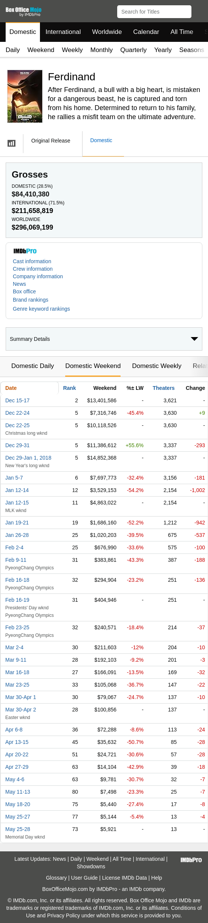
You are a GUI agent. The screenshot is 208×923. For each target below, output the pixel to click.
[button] (199, 10)
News (19, 284)
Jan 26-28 (17, 535)
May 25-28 (17, 829)
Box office (24, 291)
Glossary (56, 878)
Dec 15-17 (17, 400)
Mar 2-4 (14, 647)
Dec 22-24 (17, 413)
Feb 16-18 (17, 580)
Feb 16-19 (17, 600)
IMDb (135, 889)
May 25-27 (17, 817)
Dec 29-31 (17, 445)
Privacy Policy (63, 915)
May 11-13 (17, 792)
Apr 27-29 (16, 767)
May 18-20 (17, 804)
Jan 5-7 (14, 478)
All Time (182, 31)
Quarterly (133, 50)
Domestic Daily (32, 366)
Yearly (163, 50)
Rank (69, 388)
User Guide (84, 878)
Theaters (163, 388)
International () (38, 202)
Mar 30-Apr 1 (20, 697)
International (63, 31)
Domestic (22, 31)
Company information (38, 276)
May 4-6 (14, 779)
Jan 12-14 (17, 490)
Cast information (32, 261)
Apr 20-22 (16, 754)
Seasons (191, 50)
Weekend (41, 50)
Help (156, 878)
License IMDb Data (124, 878)
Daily (13, 50)
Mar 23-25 (17, 685)
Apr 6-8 (14, 730)
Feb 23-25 (17, 627)
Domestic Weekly (156, 366)
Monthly (101, 50)
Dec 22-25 (17, 425)
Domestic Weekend (93, 366)
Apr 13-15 (16, 742)
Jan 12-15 (17, 503)
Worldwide (107, 31)
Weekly (72, 50)
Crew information (33, 269)
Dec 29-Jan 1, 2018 (28, 458)
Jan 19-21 (17, 523)
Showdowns (91, 866)
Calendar (146, 31)
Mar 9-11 (15, 660)
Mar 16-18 (17, 672)
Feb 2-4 (14, 547)
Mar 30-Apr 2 (20, 710)
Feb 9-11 (15, 560)
